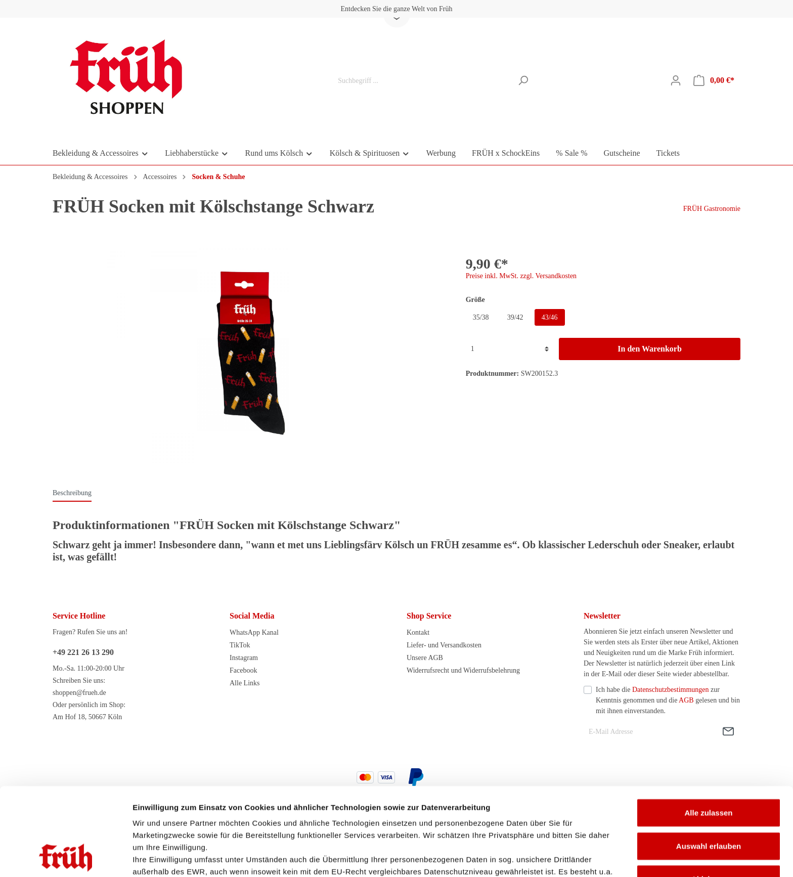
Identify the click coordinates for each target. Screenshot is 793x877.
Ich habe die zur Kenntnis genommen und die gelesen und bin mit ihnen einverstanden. (668, 700)
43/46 (550, 317)
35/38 (481, 317)
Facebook (243, 670)
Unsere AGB (425, 658)
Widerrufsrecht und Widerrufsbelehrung (463, 670)
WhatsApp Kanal (254, 632)
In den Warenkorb (650, 348)
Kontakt (418, 632)
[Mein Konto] (675, 81)
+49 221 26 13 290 (83, 652)
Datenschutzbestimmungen (670, 689)
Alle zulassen (708, 730)
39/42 (515, 317)
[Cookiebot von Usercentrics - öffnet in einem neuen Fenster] (65, 857)
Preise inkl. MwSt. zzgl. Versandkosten (521, 276)
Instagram (244, 658)
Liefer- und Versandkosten (444, 645)
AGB (686, 700)
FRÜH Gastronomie (711, 208)
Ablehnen (708, 797)
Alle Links (245, 683)
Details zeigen (537, 857)
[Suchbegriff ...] (422, 80)
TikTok (240, 645)
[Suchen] (523, 80)
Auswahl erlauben (708, 763)
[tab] (72, 493)
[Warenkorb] (714, 81)
